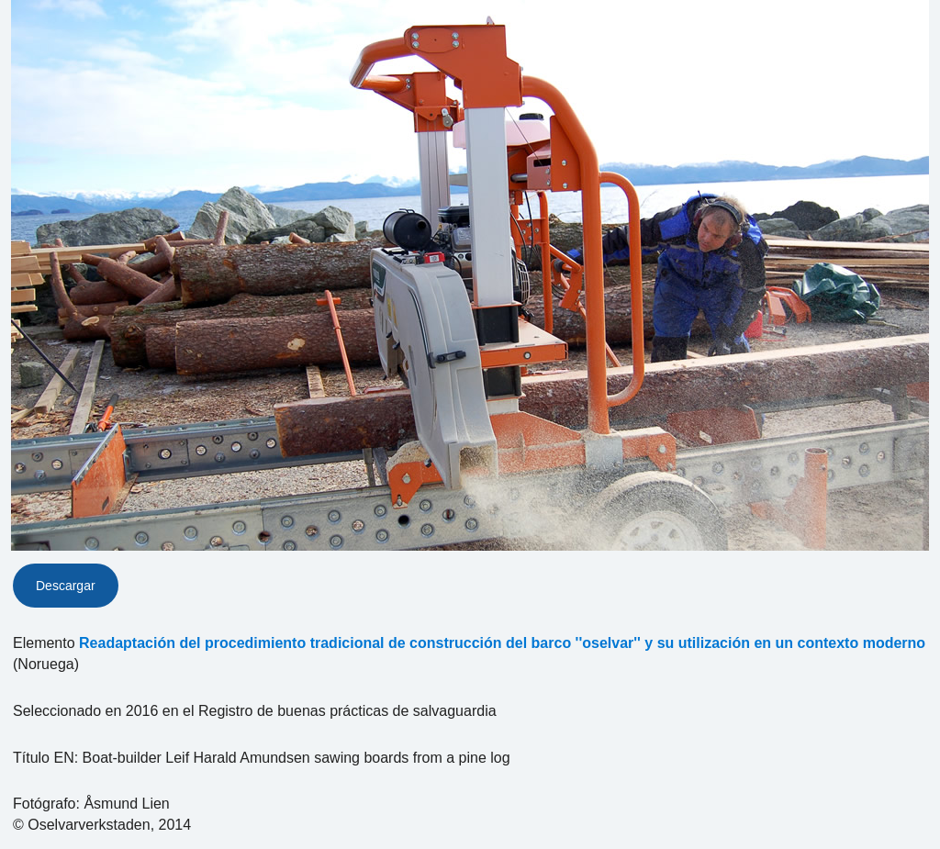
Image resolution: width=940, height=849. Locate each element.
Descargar (65, 585)
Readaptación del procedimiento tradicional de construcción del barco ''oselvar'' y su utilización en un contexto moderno (502, 643)
